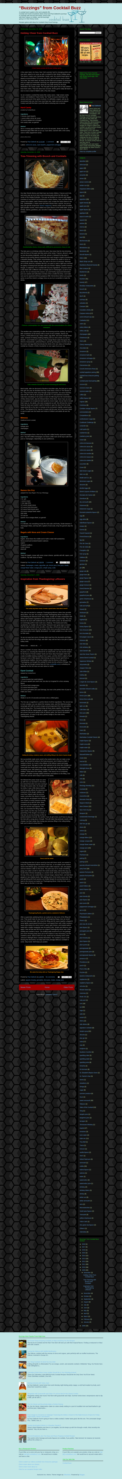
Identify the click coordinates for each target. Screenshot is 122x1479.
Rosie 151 (83, 996)
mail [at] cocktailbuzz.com (32, 1454)
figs (81, 540)
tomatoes (83, 1131)
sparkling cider (84, 1055)
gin (47, 565)
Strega (82, 1086)
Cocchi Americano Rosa (87, 369)
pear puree (83, 903)
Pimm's (82, 920)
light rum (82, 706)
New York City (84, 810)
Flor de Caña (84, 547)
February (87, 1319)
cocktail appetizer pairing (88, 372)
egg (81, 516)
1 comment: (50, 142)
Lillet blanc (83, 709)
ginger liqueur (84, 578)
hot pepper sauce (85, 637)
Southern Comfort (85, 1052)
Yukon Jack (83, 1221)
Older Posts (68, 987)
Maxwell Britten (85, 754)
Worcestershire (85, 1207)
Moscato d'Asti (84, 799)
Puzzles (82, 972)
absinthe (82, 161)
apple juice (83, 206)
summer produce (85, 1093)
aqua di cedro (84, 216)
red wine (82, 986)
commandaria (84, 412)
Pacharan (83, 855)
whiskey (82, 1187)
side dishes (83, 1024)
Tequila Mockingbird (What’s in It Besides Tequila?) (44, 1425)
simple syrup (47, 568)
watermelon (83, 1180)
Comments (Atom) (51, 994)
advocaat (83, 164)
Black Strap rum (85, 261)
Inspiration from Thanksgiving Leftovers (43, 579)
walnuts (82, 1173)
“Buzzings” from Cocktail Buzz (50, 7)
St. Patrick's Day (85, 1076)
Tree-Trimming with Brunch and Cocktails (43, 156)
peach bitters (84, 886)
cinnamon (83, 351)
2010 (84, 1267)
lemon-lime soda (85, 699)
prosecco (83, 958)
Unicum (82, 1149)
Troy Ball (82, 1142)
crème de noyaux (85, 457)
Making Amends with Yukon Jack (38, 1383)
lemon (82, 692)
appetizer (83, 199)
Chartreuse (83, 337)
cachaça (82, 299)
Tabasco (82, 1104)
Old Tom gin (83, 824)
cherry (82, 341)
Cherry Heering (85, 344)
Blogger (82, 1475)
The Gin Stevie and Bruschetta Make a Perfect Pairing (45, 1404)
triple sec (83, 1138)
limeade (82, 716)
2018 (84, 1244)
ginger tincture (84, 585)
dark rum (82, 474)
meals (66, 565)
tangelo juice (84, 1114)
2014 (84, 1255)
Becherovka (83, 241)
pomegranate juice (86, 951)
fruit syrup (83, 554)
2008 (84, 1326)
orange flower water (27, 568)
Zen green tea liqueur (87, 1225)
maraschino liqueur (86, 751)
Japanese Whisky (85, 661)
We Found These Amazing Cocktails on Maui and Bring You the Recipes (51, 1341)
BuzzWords (83, 292)
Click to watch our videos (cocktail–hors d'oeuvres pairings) (38, 1462)
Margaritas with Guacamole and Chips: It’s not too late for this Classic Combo (53, 1394)
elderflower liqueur (86, 523)
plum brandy (84, 938)
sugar (81, 1090)
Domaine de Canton (86, 495)
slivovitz (82, 1035)
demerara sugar (85, 481)
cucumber (83, 464)
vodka (82, 1166)
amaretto (82, 175)
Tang (81, 1111)
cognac (82, 402)
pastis (82, 879)
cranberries (83, 433)
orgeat (82, 851)
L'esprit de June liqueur (87, 682)
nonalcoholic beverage (87, 817)
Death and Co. (84, 478)
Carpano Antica (85, 313)
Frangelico (83, 550)
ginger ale (83, 571)
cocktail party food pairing (88, 381)
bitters (82, 258)
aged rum (83, 171)
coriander (83, 426)
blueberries (83, 272)
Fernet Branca (84, 536)
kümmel (82, 678)
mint (81, 779)
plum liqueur (84, 941)
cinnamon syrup (85, 362)
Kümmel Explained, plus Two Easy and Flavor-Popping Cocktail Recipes (51, 1436)
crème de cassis (85, 450)
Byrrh (81, 296)
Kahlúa (82, 675)
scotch (82, 1017)
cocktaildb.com (55, 664)
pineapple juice (84, 931)
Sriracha (82, 1066)
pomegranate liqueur (86, 955)
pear (81, 893)
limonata (82, 723)
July (85, 1305)
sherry (82, 1021)
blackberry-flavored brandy (88, 265)
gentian (82, 564)
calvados (82, 303)
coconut (82, 384)
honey (82, 623)
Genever (82, 561)
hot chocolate (84, 633)
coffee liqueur (84, 398)
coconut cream (84, 388)
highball (82, 619)
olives (81, 827)
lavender (82, 685)
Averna (82, 227)
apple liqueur (84, 209)
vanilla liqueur (84, 1152)
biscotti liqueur (84, 254)
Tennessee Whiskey (86, 1124)
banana (82, 234)
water (81, 1176)
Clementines (84, 365)
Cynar (82, 467)
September (87, 1299)
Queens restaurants (86, 976)
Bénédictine (83, 248)
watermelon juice (85, 1183)
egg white (42, 565)
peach (82, 882)
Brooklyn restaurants (86, 286)
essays (82, 526)
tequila (82, 1128)
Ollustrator (67, 1475)
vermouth (83, 1163)
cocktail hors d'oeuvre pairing (89, 375)
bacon (82, 230)
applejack (83, 213)
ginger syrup (84, 581)
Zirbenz (82, 1228)
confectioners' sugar (86, 419)
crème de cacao (31, 145)
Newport (82, 813)
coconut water (84, 391)
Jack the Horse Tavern (87, 654)
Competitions (84, 415)
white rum (83, 1197)
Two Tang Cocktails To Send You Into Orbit (41, 1362)
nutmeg (82, 820)
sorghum (82, 1048)
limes (81, 720)
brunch (82, 289)
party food (83, 868)
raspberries (83, 979)
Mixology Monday (85, 785)
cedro (81, 324)
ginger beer (83, 574)
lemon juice (53, 565)
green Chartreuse (85, 599)
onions (82, 830)
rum (81, 1003)
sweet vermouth (85, 1100)
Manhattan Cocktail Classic (89, 737)
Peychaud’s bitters (86, 913)
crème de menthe (85, 453)
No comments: (51, 977)
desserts (82, 485)
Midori (82, 772)
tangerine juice (84, 1118)
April (85, 1313)
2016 (84, 1250)
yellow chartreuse (85, 1218)
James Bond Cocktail (87, 657)
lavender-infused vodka (87, 689)
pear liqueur (83, 900)
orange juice (38, 568)
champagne (29, 565)
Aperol (82, 192)
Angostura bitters (85, 189)
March (86, 1316)
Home (47, 987)
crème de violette (85, 460)
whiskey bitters (84, 1190)
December (87, 1272)
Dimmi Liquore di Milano (88, 491)
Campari (82, 306)
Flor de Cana (84, 543)
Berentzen (83, 251)
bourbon (82, 279)
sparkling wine (84, 1062)
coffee (82, 395)
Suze (81, 1097)
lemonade (83, 702)
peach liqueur (84, 889)
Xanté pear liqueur (86, 1211)
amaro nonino (84, 182)
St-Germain (83, 1069)
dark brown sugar (85, 471)
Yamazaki (83, 1214)
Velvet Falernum (85, 1159)
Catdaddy (83, 320)
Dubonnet (83, 505)
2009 (84, 1270)
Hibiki (81, 616)
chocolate (83, 348)
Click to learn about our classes (29, 1464)
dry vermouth (84, 502)
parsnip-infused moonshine (88, 865)
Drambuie (83, 498)
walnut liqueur (84, 1169)
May (85, 1310)
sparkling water (85, 1059)
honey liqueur (84, 626)
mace (81, 730)
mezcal (82, 761)
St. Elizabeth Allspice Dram (88, 1073)
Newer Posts (26, 987)
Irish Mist (83, 644)
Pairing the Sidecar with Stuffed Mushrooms (42, 1351)
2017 (84, 1247)
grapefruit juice (84, 595)
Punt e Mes (83, 969)
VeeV (81, 1156)
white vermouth (85, 1201)
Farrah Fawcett (85, 533)
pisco (81, 934)
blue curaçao (84, 268)
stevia (82, 1080)
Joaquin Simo (84, 668)
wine (81, 1204)
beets (81, 244)
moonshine (83, 796)
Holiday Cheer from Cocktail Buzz (39, 33)
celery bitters (84, 327)
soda (53, 568)
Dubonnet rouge (85, 509)
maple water (84, 747)
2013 (84, 1258)
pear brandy (84, 896)
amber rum (83, 185)
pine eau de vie (85, 924)
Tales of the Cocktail (86, 1107)
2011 (84, 1264)
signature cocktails (86, 1028)
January (86, 1322)
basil (81, 237)
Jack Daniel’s (41, 145)
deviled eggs (84, 488)
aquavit (28, 980)
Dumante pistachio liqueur (88, 512)
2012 (84, 1261)
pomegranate (84, 948)
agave (82, 168)
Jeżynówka (83, 664)
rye (81, 1007)
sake (81, 1014)
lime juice (60, 565)
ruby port (82, 1000)
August (86, 1302)
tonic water (83, 1135)
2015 (84, 1253)
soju (81, 1045)
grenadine (40, 980)
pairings (82, 862)
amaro (82, 178)
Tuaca (82, 1145)
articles (82, 223)
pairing (82, 858)
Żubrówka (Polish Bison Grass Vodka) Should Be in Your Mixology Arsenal (52, 1372)
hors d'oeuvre (84, 630)
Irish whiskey (84, 647)
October (86, 1296)
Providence (83, 962)
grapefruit (83, 592)
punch (82, 965)
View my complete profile (88, 151)
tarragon (82, 1121)
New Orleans (84, 806)
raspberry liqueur (85, 983)
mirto (81, 782)
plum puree (83, 945)
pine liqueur (83, 927)
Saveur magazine (45, 205)
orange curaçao (85, 841)
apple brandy (84, 203)
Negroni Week (84, 803)
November (87, 1293)
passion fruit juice (85, 872)
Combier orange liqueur (87, 408)
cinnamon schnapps (86, 358)
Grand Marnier (84, 588)
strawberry (83, 1083)
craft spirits (83, 429)
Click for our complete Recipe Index (30, 1469)
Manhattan (83, 734)
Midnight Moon (84, 768)
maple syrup (84, 744)
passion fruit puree (86, 875)
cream (36, 565)
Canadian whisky (85, 310)
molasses (83, 792)
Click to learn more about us (28, 1467)
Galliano (82, 557)
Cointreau (83, 405)
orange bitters (84, 837)
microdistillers (84, 765)
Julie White (83, 671)
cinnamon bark (84, 355)
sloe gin (82, 1038)
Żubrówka (83, 1232)
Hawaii (82, 609)
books (82, 275)
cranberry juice (84, 436)
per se (82, 910)
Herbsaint (83, 612)
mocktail (82, 789)
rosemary (83, 993)
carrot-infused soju (86, 317)
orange (82, 834)
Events (82, 529)
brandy (33, 980)
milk (81, 775)
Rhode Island (84, 990)
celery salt (83, 331)
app (81, 196)
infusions (82, 640)
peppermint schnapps (54, 145)
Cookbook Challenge (86, 422)
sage (81, 1010)
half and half (84, 606)
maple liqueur (84, 741)
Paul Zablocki (96, 106)
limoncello (83, 727)
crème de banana (85, 443)
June (85, 1308)
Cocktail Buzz (67, 1463)
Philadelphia (84, 917)
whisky (82, 1194)
